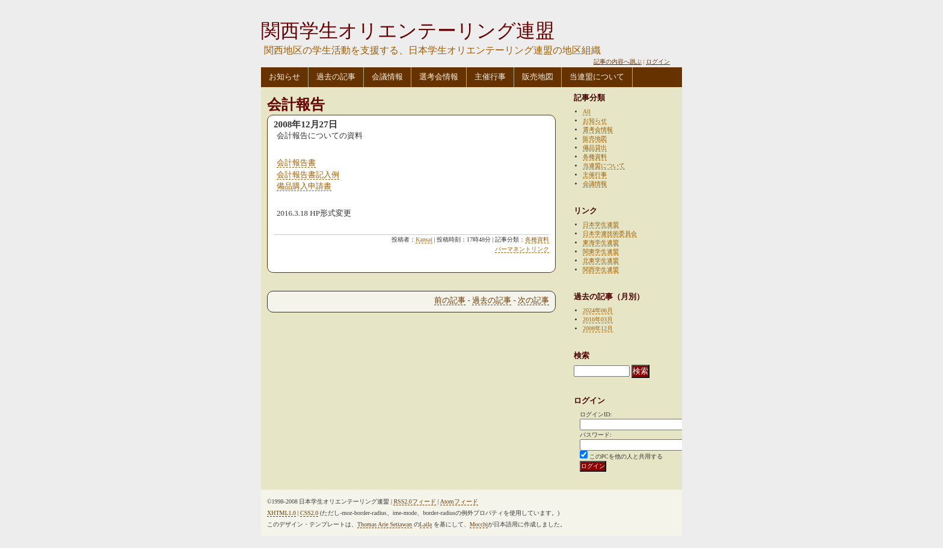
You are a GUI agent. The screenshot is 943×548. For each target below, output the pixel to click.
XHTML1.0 (281, 513)
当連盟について (597, 76)
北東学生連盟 (601, 260)
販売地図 (537, 76)
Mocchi (479, 524)
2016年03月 (598, 319)
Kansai (424, 239)
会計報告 (296, 104)
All (587, 111)
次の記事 (533, 300)
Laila (426, 524)
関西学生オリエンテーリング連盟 (407, 30)
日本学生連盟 (601, 224)
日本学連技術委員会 (610, 233)
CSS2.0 (309, 513)
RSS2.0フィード (414, 501)
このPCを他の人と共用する (626, 456)
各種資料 (537, 239)
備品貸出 (595, 147)
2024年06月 (598, 310)
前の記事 (449, 300)
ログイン (658, 61)
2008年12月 (598, 328)
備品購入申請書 (304, 185)
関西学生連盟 (601, 269)
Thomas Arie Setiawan (384, 524)
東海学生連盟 (601, 242)
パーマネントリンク (522, 249)
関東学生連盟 (601, 251)
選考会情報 (438, 76)
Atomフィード (459, 501)
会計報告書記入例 (308, 174)
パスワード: (596, 434)
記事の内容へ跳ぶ (618, 61)
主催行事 (490, 76)
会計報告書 (296, 162)
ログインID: (596, 414)
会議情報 (387, 76)
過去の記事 (335, 76)
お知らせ (284, 76)
